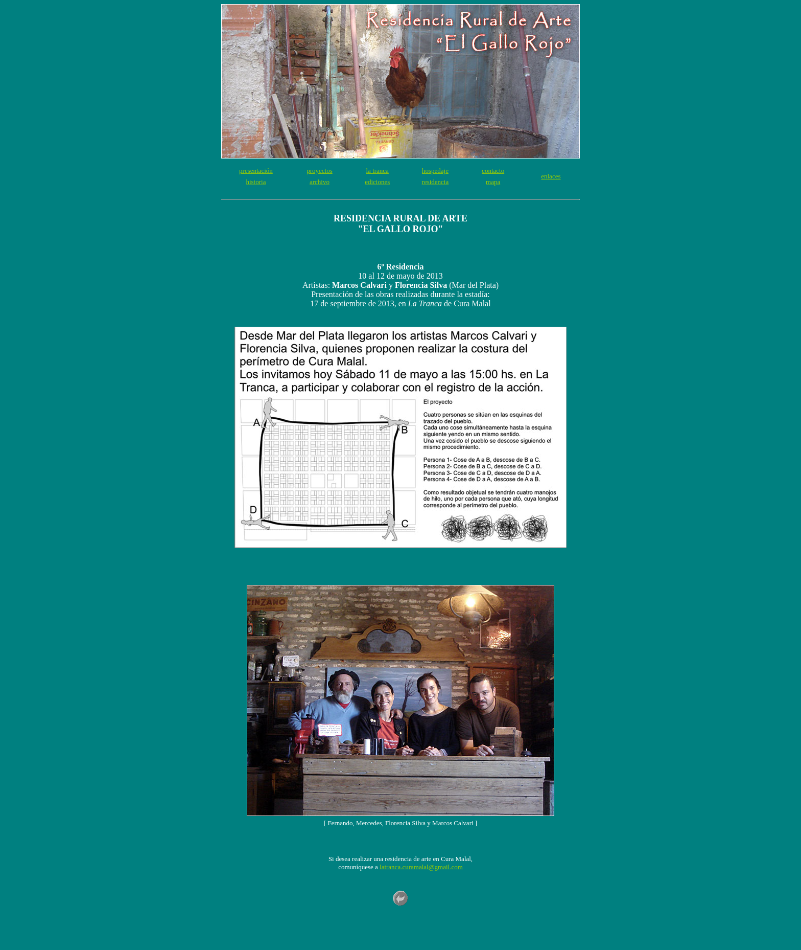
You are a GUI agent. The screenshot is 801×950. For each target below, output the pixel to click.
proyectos (320, 170)
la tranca (377, 170)
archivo (319, 182)
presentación (256, 170)
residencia (435, 182)
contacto (493, 170)
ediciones (377, 182)
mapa (493, 182)
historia (256, 182)
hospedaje (435, 170)
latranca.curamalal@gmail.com (421, 867)
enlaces (550, 176)
